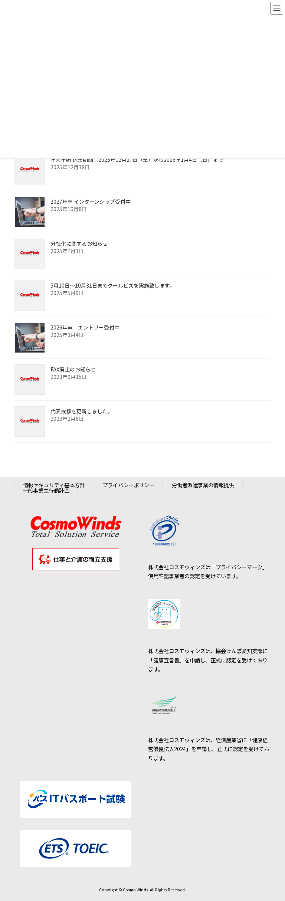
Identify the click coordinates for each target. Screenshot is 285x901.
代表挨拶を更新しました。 (81, 411)
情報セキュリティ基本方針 (54, 485)
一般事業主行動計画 (46, 490)
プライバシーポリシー (128, 485)
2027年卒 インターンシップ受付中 (90, 201)
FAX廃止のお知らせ (73, 369)
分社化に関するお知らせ (79, 243)
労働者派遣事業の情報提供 (203, 485)
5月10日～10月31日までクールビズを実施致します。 (112, 285)
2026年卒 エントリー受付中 (84, 327)
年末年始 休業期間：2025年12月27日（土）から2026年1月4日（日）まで (136, 159)
